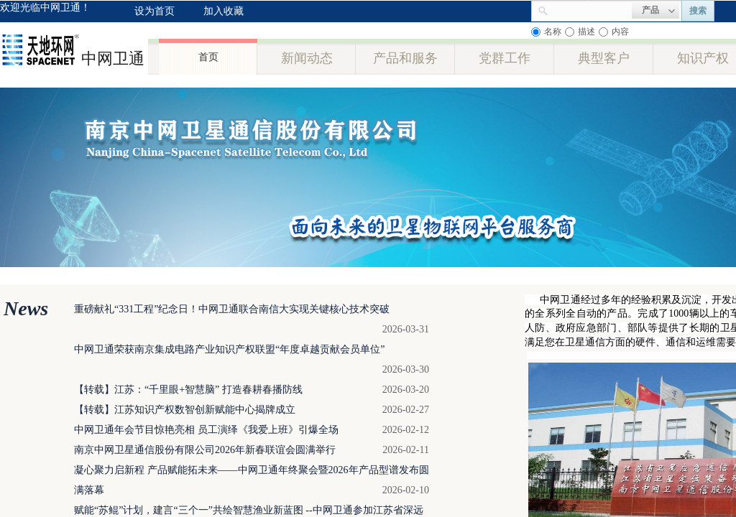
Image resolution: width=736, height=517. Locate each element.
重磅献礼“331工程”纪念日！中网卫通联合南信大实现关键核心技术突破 (232, 309)
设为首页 (154, 11)
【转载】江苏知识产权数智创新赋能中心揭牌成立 (184, 409)
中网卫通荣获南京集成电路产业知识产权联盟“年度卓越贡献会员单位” (229, 349)
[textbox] (590, 9)
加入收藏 (223, 11)
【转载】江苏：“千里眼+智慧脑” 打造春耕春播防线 (188, 389)
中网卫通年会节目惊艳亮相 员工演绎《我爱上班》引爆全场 (206, 429)
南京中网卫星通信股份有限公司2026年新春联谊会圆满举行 (205, 449)
